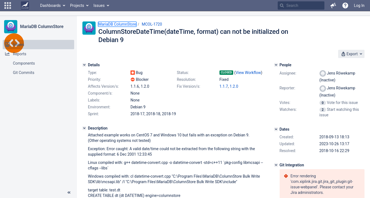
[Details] (84, 65)
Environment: (99, 107)
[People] (276, 65)
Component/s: (100, 93)
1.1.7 (223, 86)
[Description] (84, 128)
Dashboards (50, 5)
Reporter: (287, 88)
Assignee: (288, 73)
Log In (359, 5)
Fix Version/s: (188, 86)
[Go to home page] (25, 5)
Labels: (94, 100)
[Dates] (276, 129)
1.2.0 (234, 86)
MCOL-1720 (152, 24)
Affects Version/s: (103, 86)
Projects (77, 5)
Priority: (94, 79)
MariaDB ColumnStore (41, 26)
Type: (92, 72)
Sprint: (93, 114)
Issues (99, 5)
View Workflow (248, 72)
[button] (8, 5)
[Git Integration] (276, 165)
